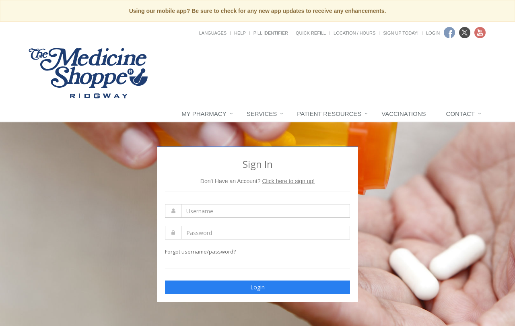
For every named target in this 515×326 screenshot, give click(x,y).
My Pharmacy (203, 113)
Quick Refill (311, 33)
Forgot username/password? (200, 251)
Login (433, 33)
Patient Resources (329, 113)
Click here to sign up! (288, 181)
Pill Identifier (270, 33)
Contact (460, 113)
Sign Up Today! (400, 33)
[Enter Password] (265, 232)
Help (240, 33)
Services (262, 113)
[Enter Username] (265, 211)
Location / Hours (354, 33)
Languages (213, 33)
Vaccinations (403, 113)
